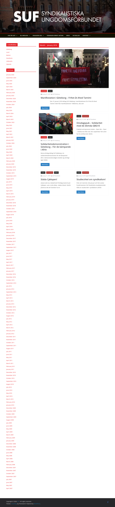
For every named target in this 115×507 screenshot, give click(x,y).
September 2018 (11, 211)
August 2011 (10, 348)
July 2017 (9, 253)
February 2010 (10, 402)
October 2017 (10, 244)
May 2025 (9, 83)
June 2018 (9, 220)
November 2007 (11, 470)
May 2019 (9, 188)
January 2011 (10, 369)
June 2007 (9, 482)
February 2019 (10, 197)
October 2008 (10, 450)
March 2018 (9, 229)
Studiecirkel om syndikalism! (91, 179)
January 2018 (10, 235)
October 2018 (10, 208)
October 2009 (10, 414)
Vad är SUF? (11, 35)
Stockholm (85, 116)
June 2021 (9, 128)
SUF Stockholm (92, 119)
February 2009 (10, 438)
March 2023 (9, 119)
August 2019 (10, 179)
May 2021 (9, 131)
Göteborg (43, 91)
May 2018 (9, 223)
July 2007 (9, 479)
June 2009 (9, 426)
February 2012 (10, 331)
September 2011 (11, 345)
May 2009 (9, 429)
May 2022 (9, 125)
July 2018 (9, 217)
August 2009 (10, 420)
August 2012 (10, 316)
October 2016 (10, 280)
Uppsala (8, 64)
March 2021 (9, 137)
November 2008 (11, 447)
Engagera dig (37, 35)
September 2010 (11, 381)
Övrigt (56, 172)
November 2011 (11, 339)
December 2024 (11, 98)
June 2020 (9, 149)
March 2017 (9, 265)
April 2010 (9, 396)
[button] (16, 35)
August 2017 (10, 250)
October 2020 (10, 143)
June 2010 (9, 390)
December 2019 (11, 167)
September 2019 (11, 176)
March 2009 (9, 435)
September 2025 (11, 78)
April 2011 (9, 360)
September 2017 (11, 247)
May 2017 (9, 259)
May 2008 (9, 455)
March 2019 (9, 194)
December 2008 (11, 444)
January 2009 (10, 441)
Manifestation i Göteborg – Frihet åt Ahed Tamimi (66, 97)
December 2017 (11, 238)
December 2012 (11, 307)
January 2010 (10, 405)
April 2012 (9, 325)
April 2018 (9, 226)
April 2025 (9, 86)
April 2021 (9, 134)
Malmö (8, 55)
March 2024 (9, 113)
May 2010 (9, 393)
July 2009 (9, 423)
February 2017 (10, 268)
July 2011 (9, 351)
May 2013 (9, 295)
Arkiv (68, 35)
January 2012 (10, 333)
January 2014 (10, 289)
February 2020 (10, 161)
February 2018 (10, 232)
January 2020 (10, 164)
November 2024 (11, 101)
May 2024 (9, 110)
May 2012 (9, 322)
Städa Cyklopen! (49, 179)
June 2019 (9, 185)
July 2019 (9, 182)
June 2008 (9, 453)
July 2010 (9, 387)
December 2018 (11, 203)
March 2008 (9, 461)
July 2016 (9, 286)
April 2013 (9, 298)
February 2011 (10, 366)
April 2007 (9, 488)
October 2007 (10, 473)
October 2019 (10, 173)
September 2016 (11, 283)
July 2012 (9, 319)
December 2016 (11, 274)
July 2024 (9, 107)
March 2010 (9, 399)
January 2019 (10, 200)
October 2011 (10, 342)
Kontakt (85, 35)
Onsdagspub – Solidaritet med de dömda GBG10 (89, 124)
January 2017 (10, 271)
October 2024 (10, 104)
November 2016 (11, 277)
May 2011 (9, 357)
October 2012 (10, 313)
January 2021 (10, 140)
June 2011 (9, 354)
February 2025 (10, 92)
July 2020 (9, 146)
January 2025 (10, 95)
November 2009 (11, 411)
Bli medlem (24, 35)
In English (76, 35)
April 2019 (9, 191)
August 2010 (10, 384)
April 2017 (9, 262)
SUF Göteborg (56, 94)
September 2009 (11, 417)
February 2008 (10, 464)
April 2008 (9, 458)
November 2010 (11, 375)
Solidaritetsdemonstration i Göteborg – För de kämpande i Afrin (56, 146)
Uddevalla (9, 61)
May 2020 (9, 152)
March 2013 (9, 301)
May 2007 (9, 485)
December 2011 (11, 336)
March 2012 (9, 328)
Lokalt (50, 91)
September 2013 (11, 292)
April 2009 (9, 432)
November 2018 (11, 206)
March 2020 (9, 158)
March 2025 (9, 89)
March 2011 (9, 363)
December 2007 (11, 467)
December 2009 (11, 408)
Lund (7, 52)
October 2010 (10, 378)
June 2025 (9, 81)
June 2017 (9, 256)
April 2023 (9, 116)
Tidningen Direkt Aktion (55, 35)
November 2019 (11, 170)
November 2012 (11, 310)
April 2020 (9, 155)
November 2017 (11, 241)
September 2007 (11, 476)
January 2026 (10, 75)
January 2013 (10, 304)
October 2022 (10, 122)
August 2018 (10, 214)
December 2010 (11, 372)
